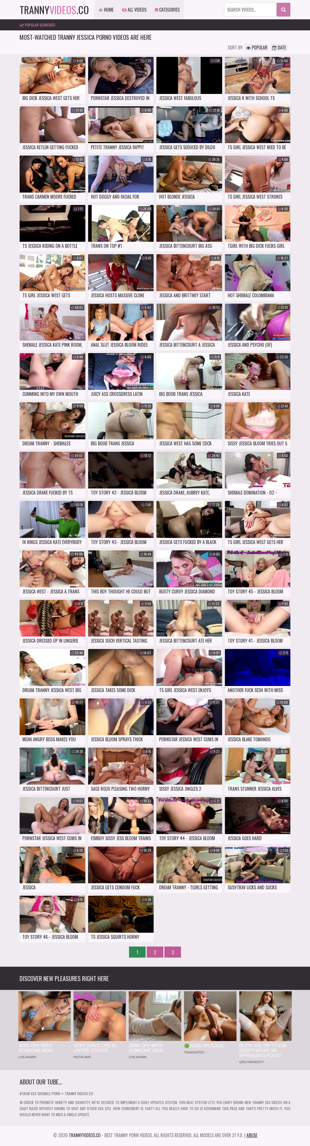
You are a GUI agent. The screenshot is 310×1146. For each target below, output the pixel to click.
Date (279, 47)
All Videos (134, 9)
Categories (167, 9)
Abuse (251, 1135)
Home (106, 9)
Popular (256, 47)
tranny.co (54, 9)
